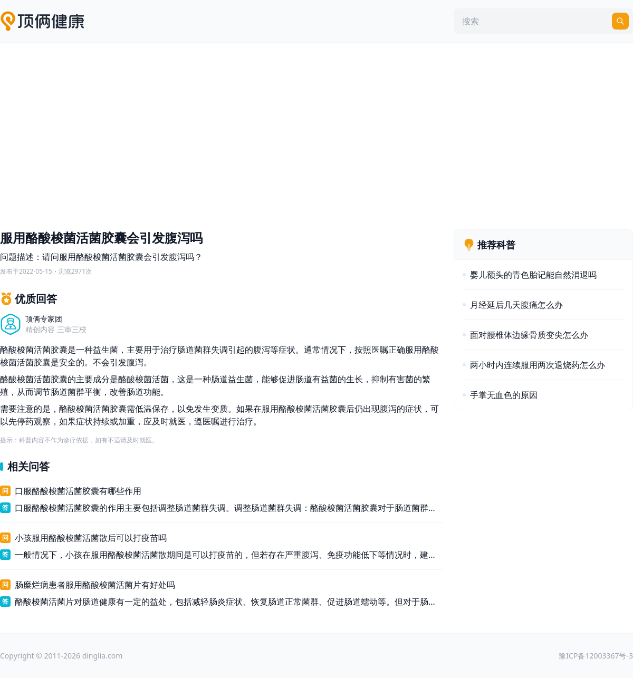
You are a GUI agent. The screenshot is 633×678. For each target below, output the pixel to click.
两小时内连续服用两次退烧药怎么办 (537, 365)
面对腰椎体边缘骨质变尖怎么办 (529, 335)
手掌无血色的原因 (504, 395)
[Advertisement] (316, 133)
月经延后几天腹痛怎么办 (516, 305)
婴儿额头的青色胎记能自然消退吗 (533, 274)
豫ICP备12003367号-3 (596, 656)
